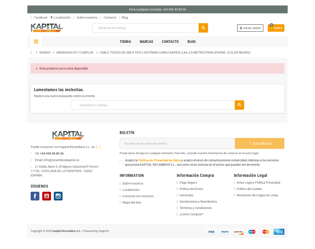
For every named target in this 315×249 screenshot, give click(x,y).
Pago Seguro (188, 182)
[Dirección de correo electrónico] (177, 143)
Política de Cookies (249, 189)
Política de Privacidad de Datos (159, 160)
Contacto (108, 17)
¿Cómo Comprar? (191, 214)
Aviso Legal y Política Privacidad (258, 182)
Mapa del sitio (131, 202)
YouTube (46, 196)
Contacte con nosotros (138, 196)
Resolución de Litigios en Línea (257, 195)
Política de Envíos (191, 189)
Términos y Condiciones (196, 208)
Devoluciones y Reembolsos (198, 201)
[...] (98, 147)
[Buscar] (150, 28)
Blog (123, 17)
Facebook (39, 17)
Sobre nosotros (85, 17)
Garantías (186, 195)
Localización (60, 17)
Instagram (58, 196)
